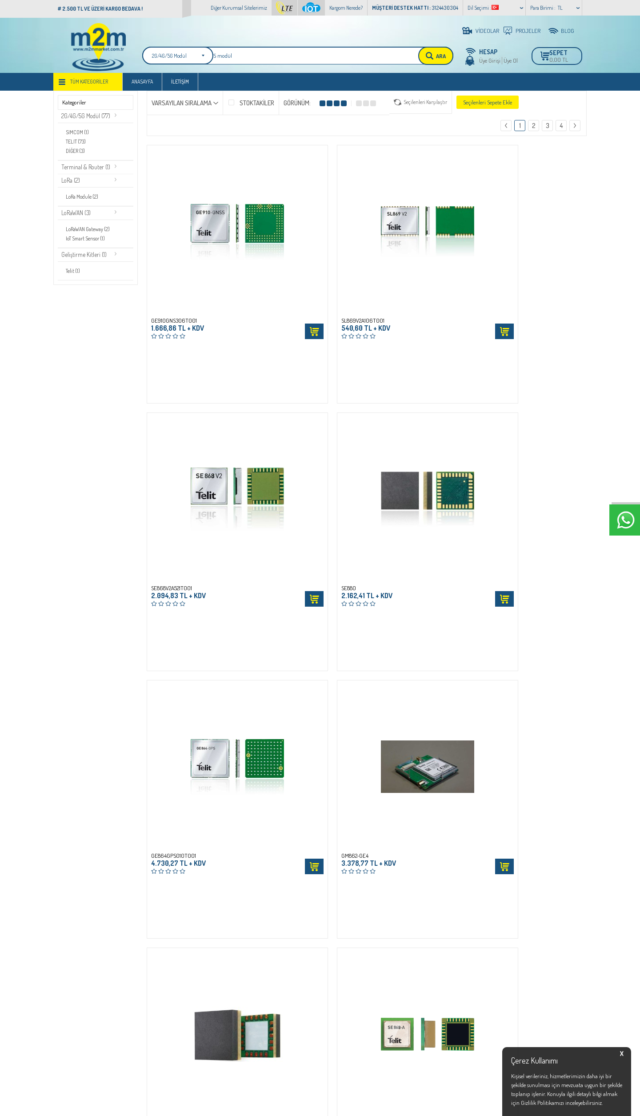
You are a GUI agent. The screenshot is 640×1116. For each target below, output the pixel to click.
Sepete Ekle (236, 257)
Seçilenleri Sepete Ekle (487, 105)
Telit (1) (74, 273)
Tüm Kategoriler (89, 85)
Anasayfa (142, 85)
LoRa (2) (71, 184)
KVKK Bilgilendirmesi (170, 1001)
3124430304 (437, 976)
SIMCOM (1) (78, 135)
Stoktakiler (251, 105)
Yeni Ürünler (250, 944)
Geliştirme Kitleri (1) (85, 257)
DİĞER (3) (76, 153)
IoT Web (66, 930)
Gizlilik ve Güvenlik (167, 987)
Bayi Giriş (335, 930)
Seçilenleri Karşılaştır (425, 105)
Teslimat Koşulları (167, 1015)
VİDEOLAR (487, 30)
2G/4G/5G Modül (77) (87, 120)
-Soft (281, 1104)
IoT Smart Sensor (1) (87, 241)
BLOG (567, 30)
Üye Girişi (489, 60)
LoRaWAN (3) (77, 216)
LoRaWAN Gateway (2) (89, 232)
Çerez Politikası (163, 1029)
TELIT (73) (77, 144)
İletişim (180, 85)
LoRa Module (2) (83, 199)
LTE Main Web (73, 944)
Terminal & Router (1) (87, 170)
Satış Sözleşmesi (164, 958)
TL (560, 7)
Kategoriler (74, 105)
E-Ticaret (298, 1104)
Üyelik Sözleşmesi (166, 944)
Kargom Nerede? (346, 7)
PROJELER (528, 30)
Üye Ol (511, 60)
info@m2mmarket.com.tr (453, 984)
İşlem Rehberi (162, 930)
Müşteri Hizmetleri (256, 972)
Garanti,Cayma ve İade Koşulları (182, 972)
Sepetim (245, 987)
